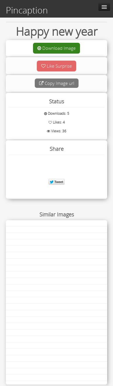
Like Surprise (56, 66)
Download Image (56, 48)
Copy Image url (56, 83)
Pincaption (27, 10)
